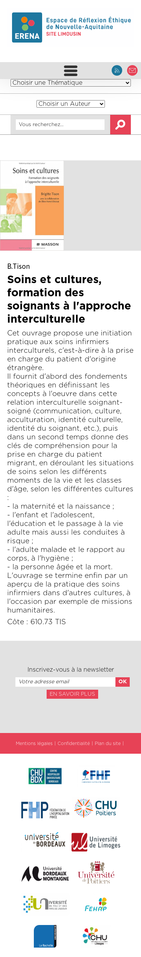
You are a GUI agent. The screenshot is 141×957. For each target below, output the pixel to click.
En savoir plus (72, 694)
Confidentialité (74, 743)
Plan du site (108, 743)
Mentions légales (34, 743)
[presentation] (70, 715)
